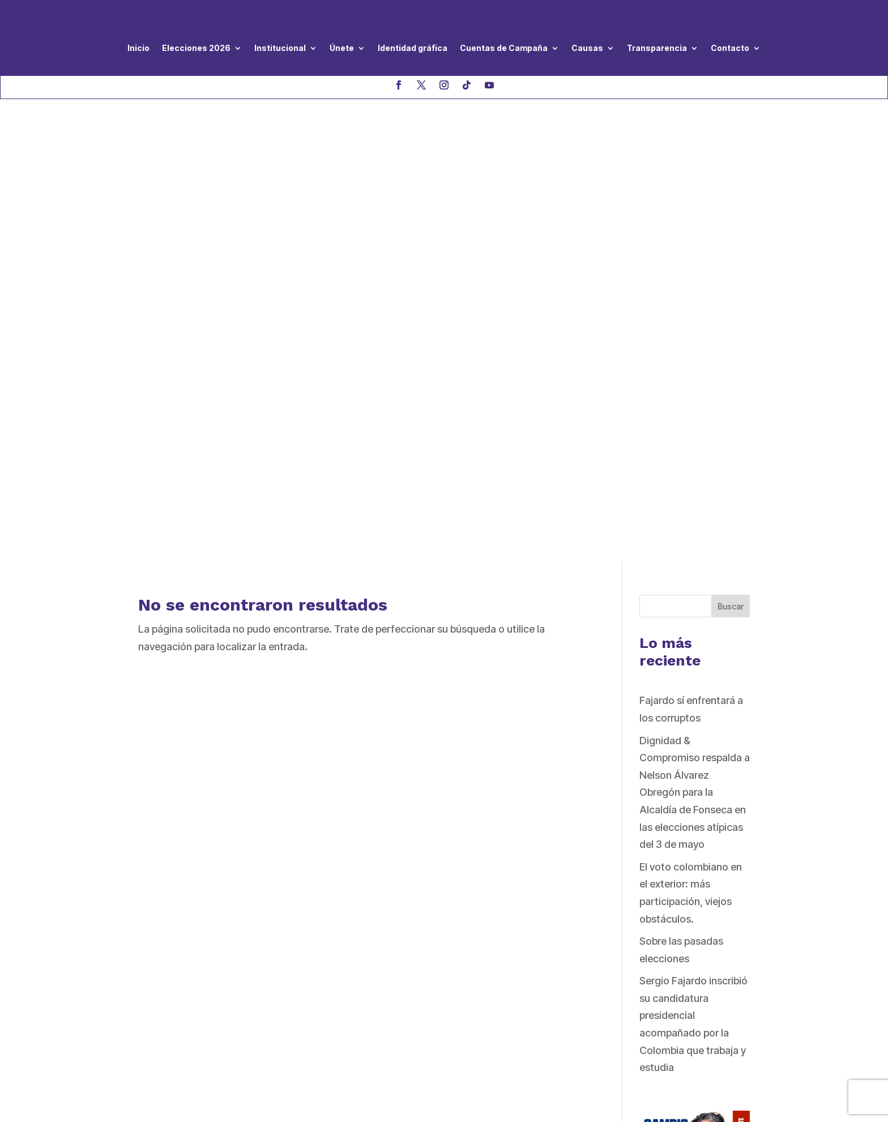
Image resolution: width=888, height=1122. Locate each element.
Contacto (730, 48)
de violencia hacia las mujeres (420, 968)
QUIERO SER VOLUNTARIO (649, 891)
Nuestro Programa (394, 874)
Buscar (731, 143)
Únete (342, 48)
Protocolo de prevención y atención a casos (438, 947)
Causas (587, 48)
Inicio (138, 48)
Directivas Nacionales (402, 892)
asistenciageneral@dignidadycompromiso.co (224, 951)
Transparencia (657, 48)
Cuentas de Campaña (504, 48)
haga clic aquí (278, 989)
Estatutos (374, 926)
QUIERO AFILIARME (631, 976)
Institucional (280, 48)
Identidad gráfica (412, 48)
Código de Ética (389, 909)
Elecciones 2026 (196, 48)
